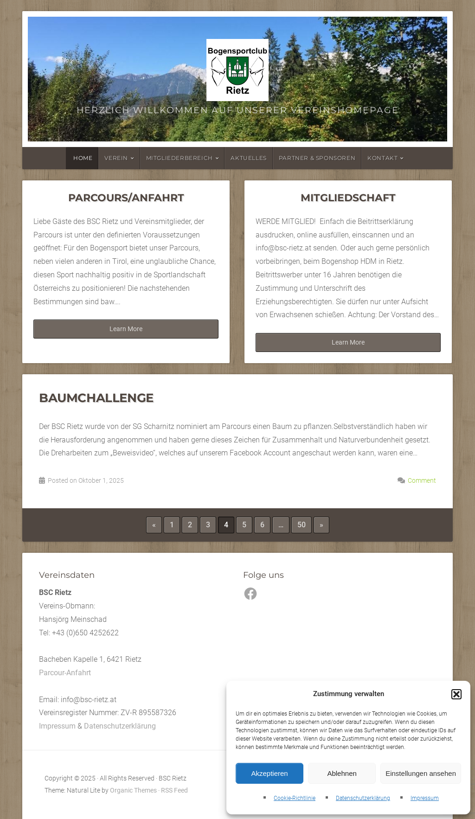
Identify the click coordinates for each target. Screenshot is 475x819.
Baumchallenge (96, 397)
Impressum (425, 798)
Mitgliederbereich (179, 157)
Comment (422, 481)
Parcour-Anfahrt (65, 672)
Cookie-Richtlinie (294, 798)
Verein (116, 157)
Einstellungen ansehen (420, 773)
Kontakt (382, 157)
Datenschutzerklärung (363, 798)
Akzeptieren (269, 773)
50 (301, 524)
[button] (456, 694)
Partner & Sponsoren (317, 157)
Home (82, 157)
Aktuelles (248, 157)
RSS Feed (174, 790)
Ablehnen (341, 773)
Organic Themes (133, 790)
